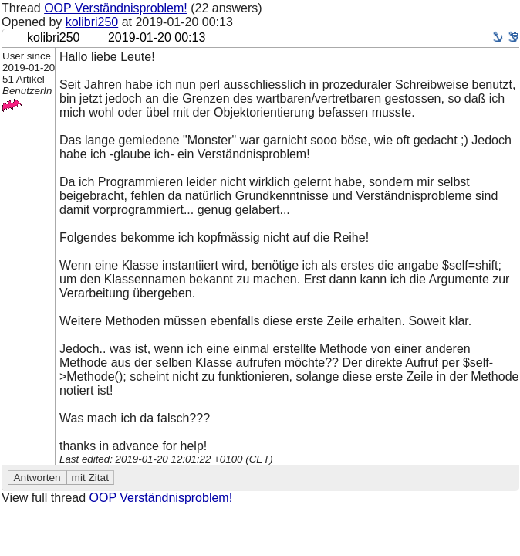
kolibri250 (92, 22)
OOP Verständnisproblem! (115, 8)
